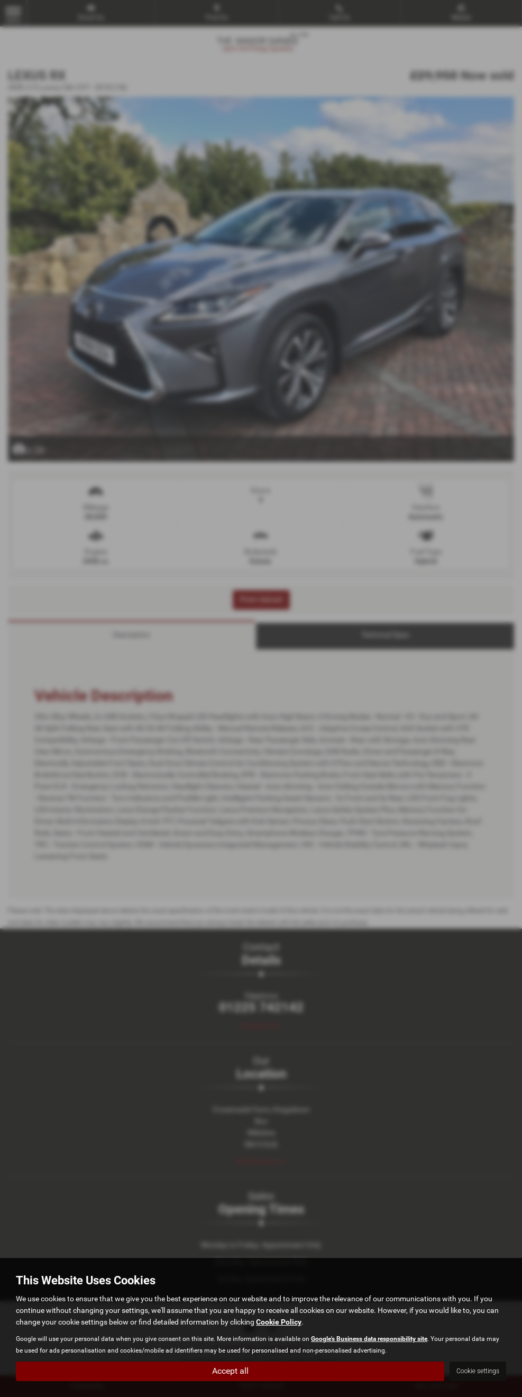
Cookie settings (477, 1371)
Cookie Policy (278, 1322)
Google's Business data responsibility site (369, 1339)
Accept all (230, 1371)
